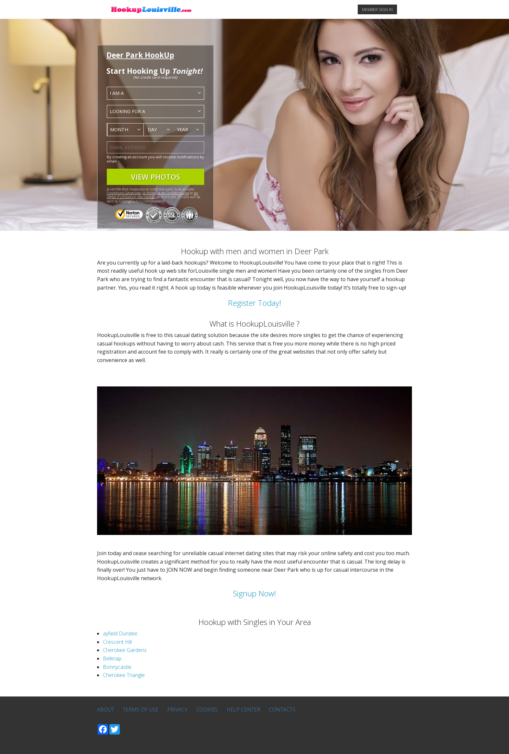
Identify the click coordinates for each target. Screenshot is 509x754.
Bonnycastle (117, 666)
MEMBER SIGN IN (377, 9)
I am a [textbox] (117, 93)
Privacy (177, 709)
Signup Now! (254, 593)
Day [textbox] (152, 129)
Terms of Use (140, 709)
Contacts (282, 709)
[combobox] (155, 93)
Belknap (112, 658)
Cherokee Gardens (125, 650)
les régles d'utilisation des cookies (152, 194)
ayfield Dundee (120, 633)
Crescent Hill (117, 641)
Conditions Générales (124, 192)
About (105, 709)
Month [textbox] (119, 129)
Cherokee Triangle (124, 675)
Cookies (207, 709)
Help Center (243, 709)
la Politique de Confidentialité (166, 192)
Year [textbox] (182, 129)
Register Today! (254, 302)
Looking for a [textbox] (127, 111)
